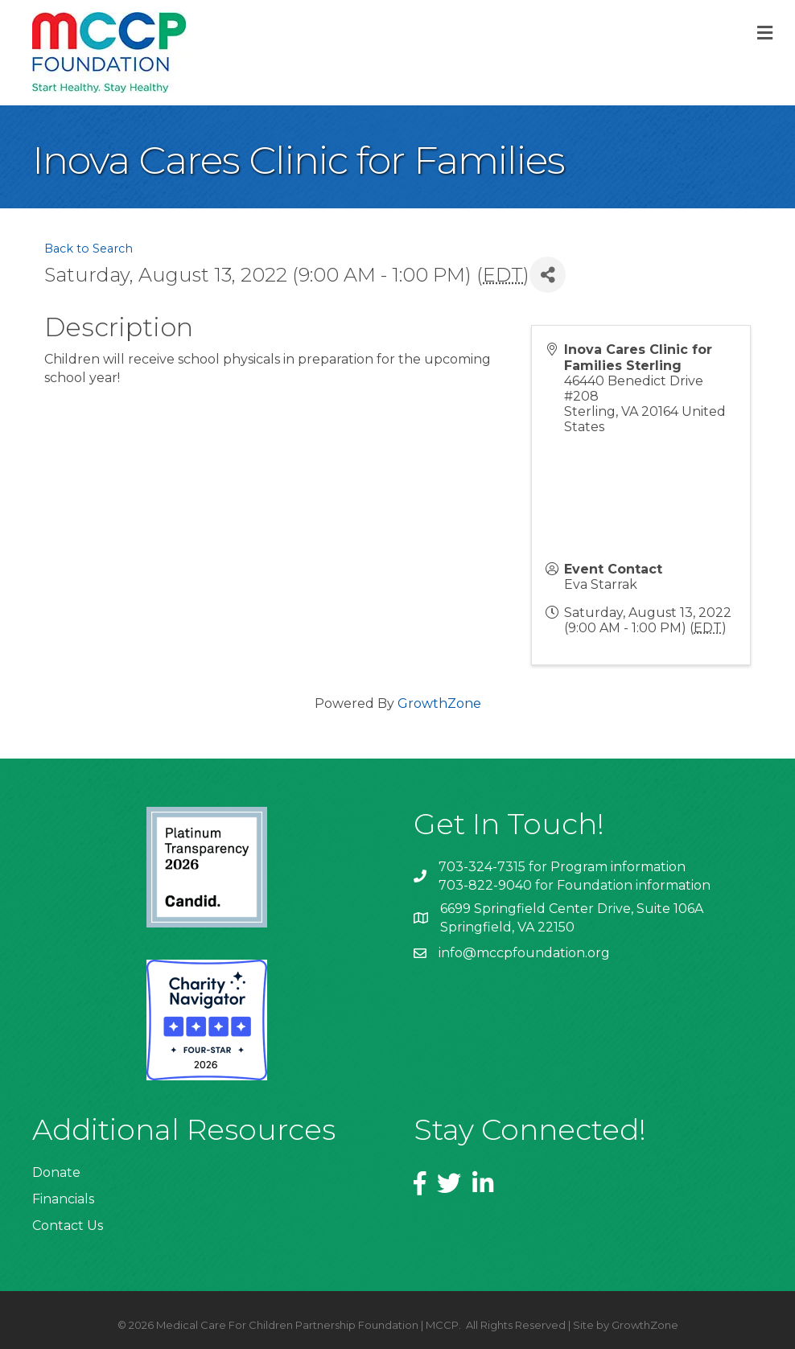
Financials (63, 1199)
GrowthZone (439, 703)
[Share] (547, 275)
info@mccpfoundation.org (524, 952)
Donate (56, 1172)
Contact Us (67, 1225)
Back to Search (88, 248)
